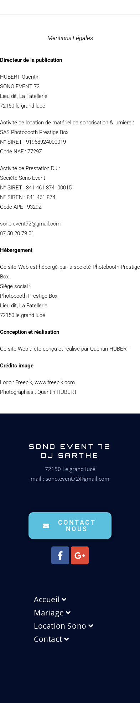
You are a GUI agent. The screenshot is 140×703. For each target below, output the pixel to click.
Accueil (50, 599)
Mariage (52, 613)
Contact (51, 639)
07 (3, 233)
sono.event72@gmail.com (30, 224)
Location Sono (63, 626)
